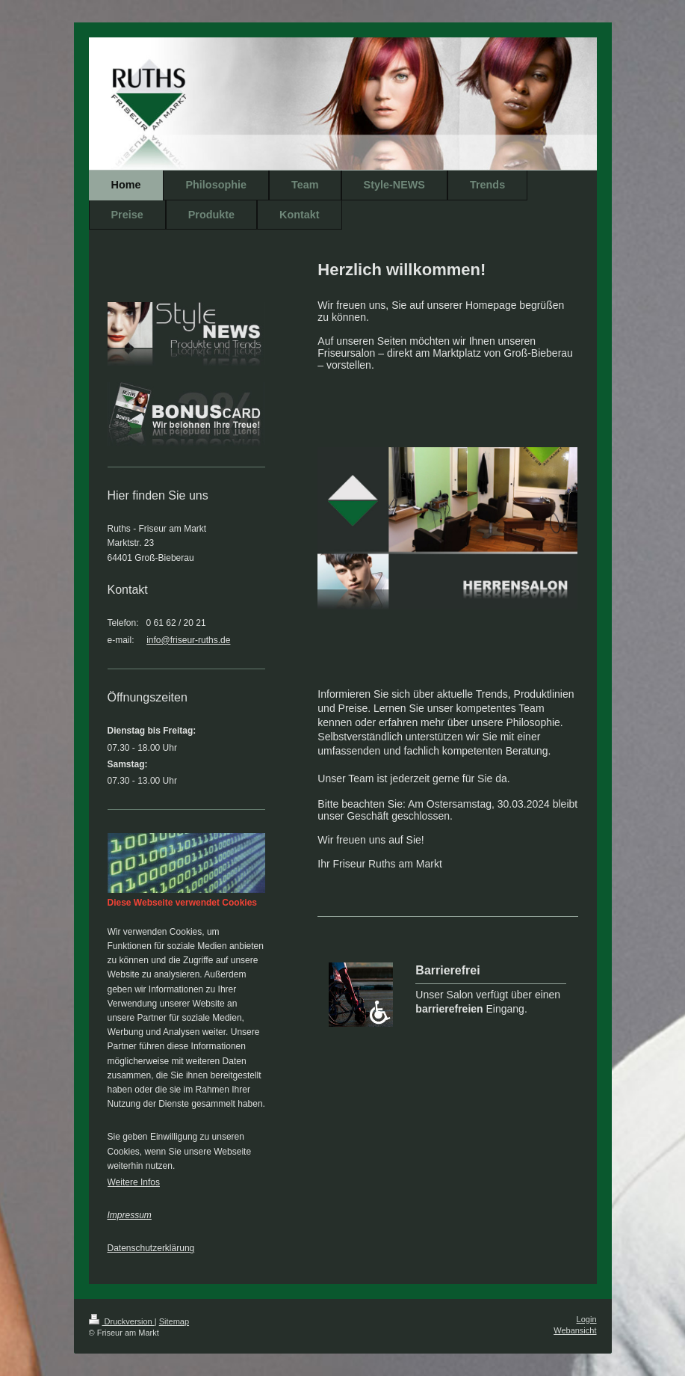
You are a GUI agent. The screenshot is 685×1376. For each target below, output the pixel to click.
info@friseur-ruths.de (188, 640)
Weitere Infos (134, 1182)
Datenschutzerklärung (151, 1248)
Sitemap (174, 1321)
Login (587, 1319)
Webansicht (575, 1330)
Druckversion (122, 1321)
